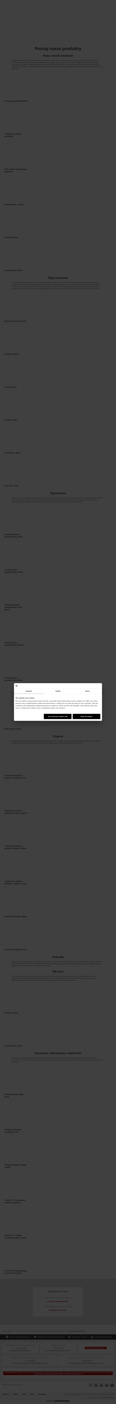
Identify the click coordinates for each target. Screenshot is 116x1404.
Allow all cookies (86, 716)
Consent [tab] (29, 691)
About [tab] (87, 691)
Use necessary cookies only (57, 716)
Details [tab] (58, 691)
